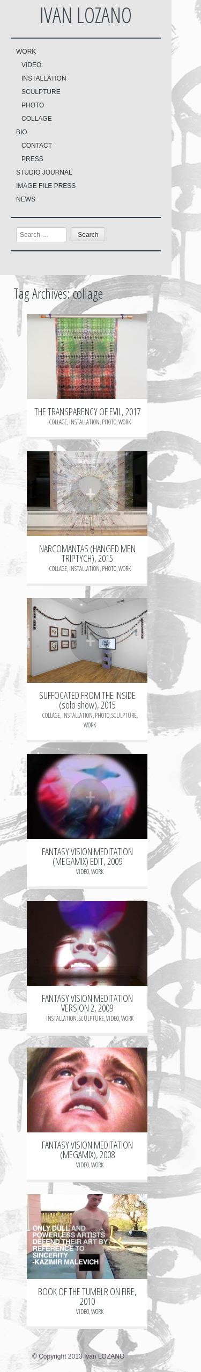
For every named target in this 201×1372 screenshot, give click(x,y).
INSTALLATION (43, 78)
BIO (21, 132)
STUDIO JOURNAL (44, 172)
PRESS (32, 159)
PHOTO (32, 105)
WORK (26, 51)
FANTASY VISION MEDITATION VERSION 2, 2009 (87, 1003)
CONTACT (36, 145)
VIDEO (31, 65)
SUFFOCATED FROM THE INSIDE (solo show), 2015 (87, 700)
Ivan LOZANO (86, 15)
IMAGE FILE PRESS (46, 186)
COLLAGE (36, 118)
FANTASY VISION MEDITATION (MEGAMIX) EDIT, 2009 (87, 856)
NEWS (25, 199)
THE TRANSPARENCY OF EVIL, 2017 (87, 411)
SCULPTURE (41, 92)
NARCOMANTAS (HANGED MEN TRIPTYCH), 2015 (87, 553)
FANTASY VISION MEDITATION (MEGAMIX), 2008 (87, 1149)
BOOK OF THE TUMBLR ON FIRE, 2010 (87, 1296)
